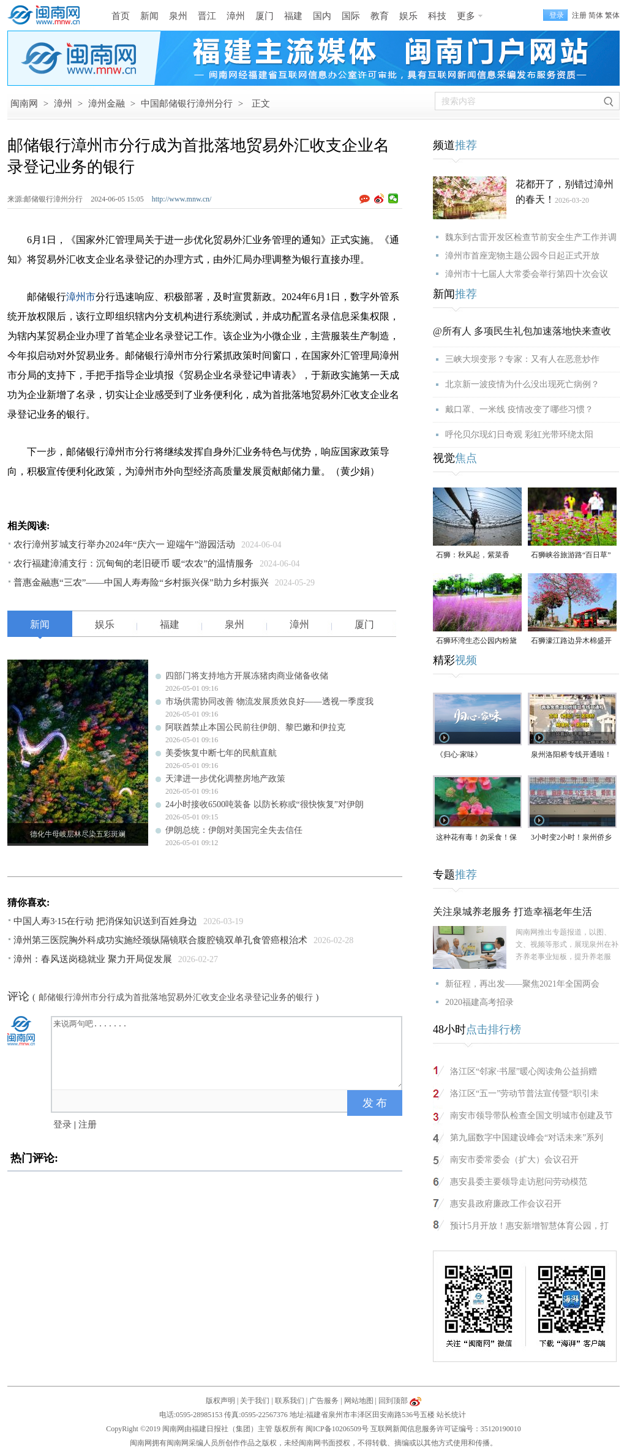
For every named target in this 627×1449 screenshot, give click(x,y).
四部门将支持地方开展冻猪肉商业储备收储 (246, 675)
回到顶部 (393, 1400)
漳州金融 (106, 103)
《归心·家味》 (459, 754)
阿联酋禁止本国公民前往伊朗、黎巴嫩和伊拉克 (255, 727)
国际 (351, 16)
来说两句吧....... (228, 1052)
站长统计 (451, 1414)
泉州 (178, 16)
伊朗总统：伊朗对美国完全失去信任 (233, 830)
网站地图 (359, 1400)
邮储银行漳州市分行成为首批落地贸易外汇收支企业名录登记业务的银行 (176, 997)
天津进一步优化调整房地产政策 (225, 778)
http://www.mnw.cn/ (182, 199)
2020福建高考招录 (479, 1002)
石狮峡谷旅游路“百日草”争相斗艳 (571, 556)
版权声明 (220, 1400)
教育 (379, 16)
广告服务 (324, 1400)
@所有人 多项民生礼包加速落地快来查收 (522, 331)
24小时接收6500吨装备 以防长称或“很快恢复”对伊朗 (264, 804)
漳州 (236, 16)
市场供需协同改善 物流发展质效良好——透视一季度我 (269, 701)
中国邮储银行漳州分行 (187, 103)
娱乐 (408, 16)
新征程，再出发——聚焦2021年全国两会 (522, 983)
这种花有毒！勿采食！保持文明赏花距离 (476, 838)
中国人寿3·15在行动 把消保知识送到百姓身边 (105, 921)
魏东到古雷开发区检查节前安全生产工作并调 (531, 237)
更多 (466, 16)
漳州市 (81, 297)
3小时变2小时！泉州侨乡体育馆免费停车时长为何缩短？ (571, 838)
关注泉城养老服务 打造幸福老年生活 (512, 911)
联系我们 (289, 1400)
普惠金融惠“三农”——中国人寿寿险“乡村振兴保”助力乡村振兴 (141, 582)
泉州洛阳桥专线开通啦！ (571, 754)
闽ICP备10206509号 (337, 1429)
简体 (595, 15)
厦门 (264, 16)
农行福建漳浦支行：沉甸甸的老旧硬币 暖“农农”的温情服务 (133, 563)
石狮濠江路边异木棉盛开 (571, 640)
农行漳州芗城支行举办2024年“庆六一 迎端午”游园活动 (124, 544)
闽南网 (24, 103)
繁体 (612, 15)
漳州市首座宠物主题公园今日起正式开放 (522, 255)
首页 (120, 16)
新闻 (149, 16)
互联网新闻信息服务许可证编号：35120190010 (445, 1429)
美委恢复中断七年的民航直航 (221, 753)
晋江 (207, 16)
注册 (579, 15)
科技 (437, 16)
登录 (62, 1124)
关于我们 (254, 1400)
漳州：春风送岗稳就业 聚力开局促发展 (92, 959)
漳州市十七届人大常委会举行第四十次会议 (526, 274)
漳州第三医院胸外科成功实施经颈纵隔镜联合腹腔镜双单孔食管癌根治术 (160, 940)
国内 (322, 16)
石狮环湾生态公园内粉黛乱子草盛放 (476, 641)
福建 (293, 16)
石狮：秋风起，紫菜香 (472, 555)
